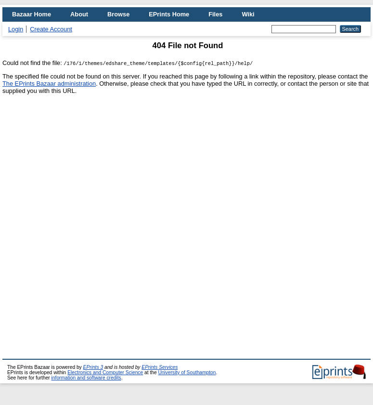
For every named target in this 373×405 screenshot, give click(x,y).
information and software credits (86, 377)
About (79, 14)
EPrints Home (169, 14)
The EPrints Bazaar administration (49, 83)
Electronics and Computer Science (105, 372)
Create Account (51, 29)
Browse (118, 14)
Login (15, 29)
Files (215, 14)
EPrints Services (159, 367)
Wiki (248, 14)
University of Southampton (187, 372)
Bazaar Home (31, 14)
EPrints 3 (93, 367)
